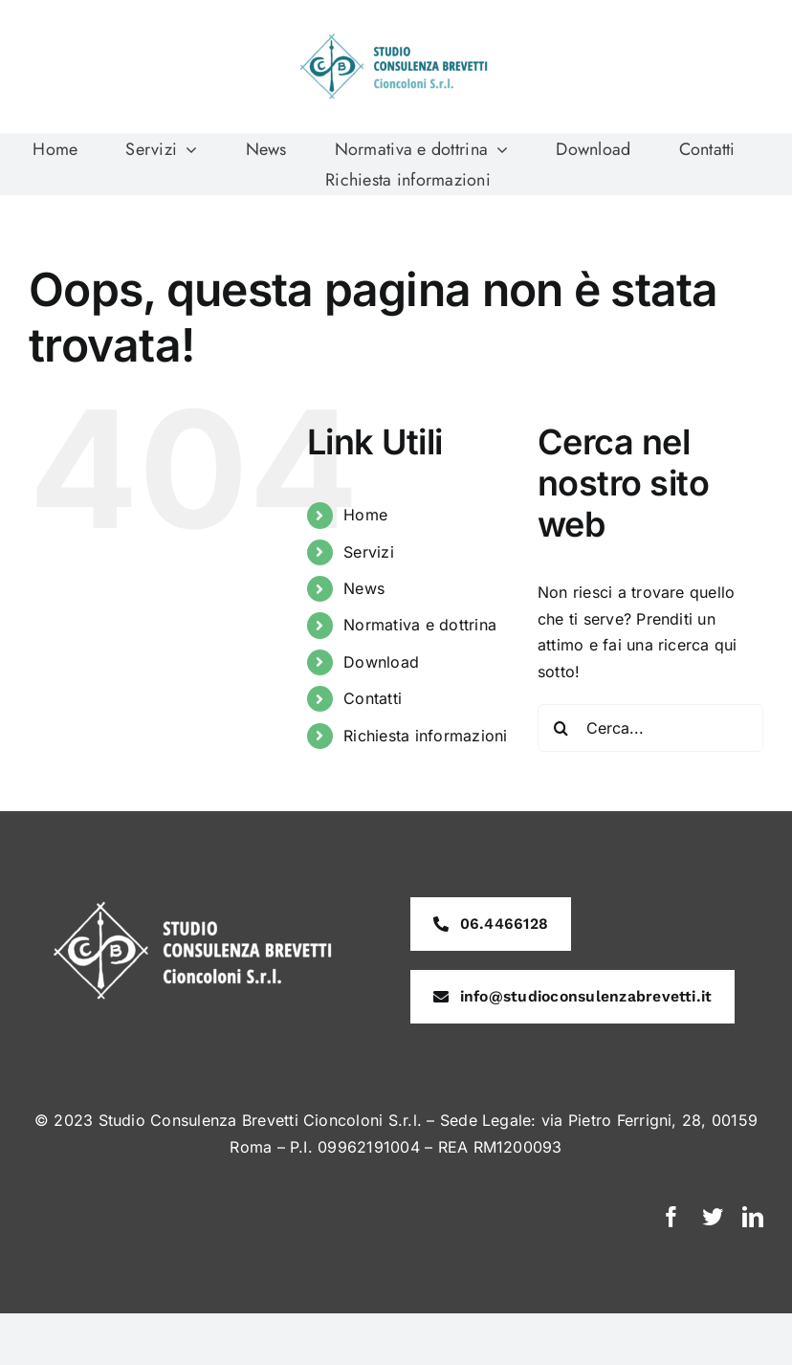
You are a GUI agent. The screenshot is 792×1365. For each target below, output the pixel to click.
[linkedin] (752, 1216)
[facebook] (671, 1216)
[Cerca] (561, 728)
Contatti (372, 698)
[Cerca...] (650, 728)
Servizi (368, 551)
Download (381, 661)
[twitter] (712, 1216)
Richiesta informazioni (425, 735)
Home (365, 514)
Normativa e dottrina (419, 624)
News (364, 588)
